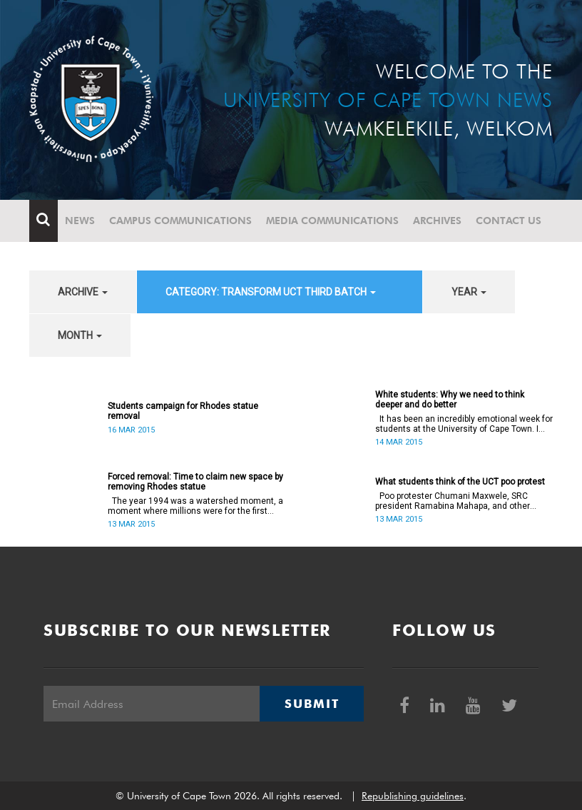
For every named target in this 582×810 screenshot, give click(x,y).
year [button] (468, 292)
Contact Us (508, 220)
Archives (437, 220)
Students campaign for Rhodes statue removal (183, 411)
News (80, 220)
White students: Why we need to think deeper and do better (449, 400)
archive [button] (83, 292)
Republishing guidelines (413, 795)
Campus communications (180, 220)
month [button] (80, 335)
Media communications (332, 220)
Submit (312, 704)
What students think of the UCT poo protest (460, 482)
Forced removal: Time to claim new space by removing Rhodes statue (195, 482)
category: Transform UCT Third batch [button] (270, 292)
